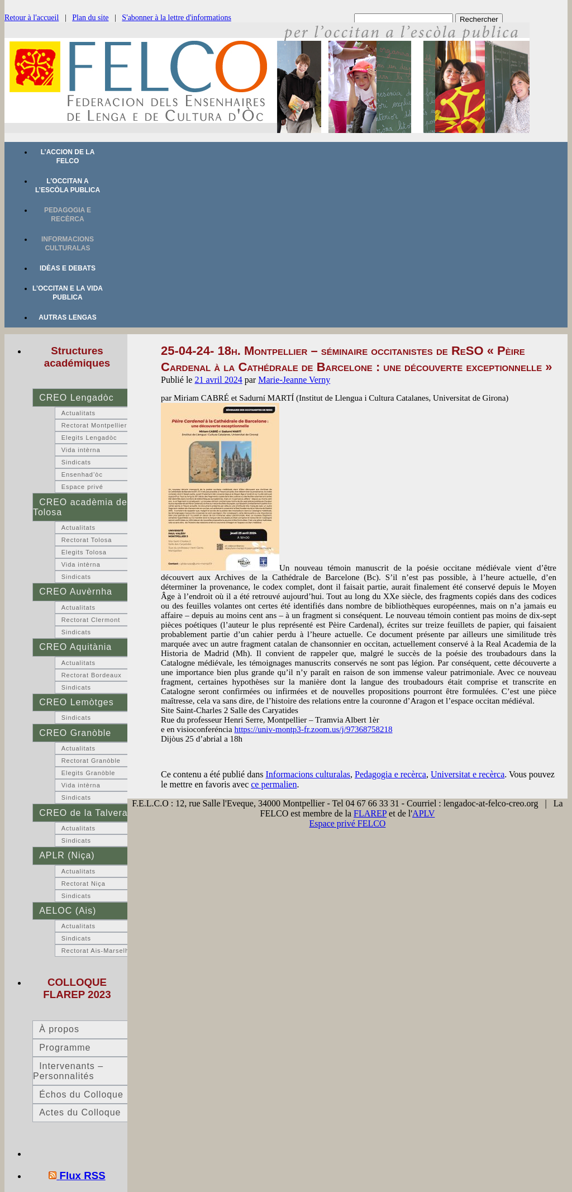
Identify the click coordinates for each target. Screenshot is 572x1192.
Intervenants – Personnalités (68, 1071)
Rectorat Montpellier (94, 425)
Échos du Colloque (81, 1094)
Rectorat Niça (83, 883)
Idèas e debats (68, 268)
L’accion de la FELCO (68, 156)
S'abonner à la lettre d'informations (176, 17)
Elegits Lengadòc (89, 437)
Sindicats (76, 462)
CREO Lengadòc (76, 397)
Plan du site (90, 17)
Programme (64, 1047)
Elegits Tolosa (84, 552)
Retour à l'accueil (31, 17)
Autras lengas (67, 317)
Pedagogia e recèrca (67, 214)
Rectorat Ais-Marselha (97, 950)
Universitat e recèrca (467, 774)
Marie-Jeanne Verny (294, 379)
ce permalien (274, 784)
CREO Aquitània (75, 647)
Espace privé (82, 486)
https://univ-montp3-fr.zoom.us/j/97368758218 (313, 729)
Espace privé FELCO (347, 823)
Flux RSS (83, 1175)
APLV (423, 813)
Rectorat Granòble (91, 760)
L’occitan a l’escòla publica (67, 185)
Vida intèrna (81, 450)
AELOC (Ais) (67, 910)
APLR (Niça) (66, 855)
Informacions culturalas (67, 243)
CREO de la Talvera (83, 813)
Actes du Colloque (80, 1112)
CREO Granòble (75, 733)
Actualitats (78, 413)
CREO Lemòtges (76, 702)
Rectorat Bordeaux (91, 675)
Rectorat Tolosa (86, 539)
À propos (59, 1029)
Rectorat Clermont (91, 619)
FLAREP (370, 813)
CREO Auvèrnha (75, 591)
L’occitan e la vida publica (67, 292)
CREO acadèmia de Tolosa (80, 507)
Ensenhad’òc (82, 474)
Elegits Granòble (88, 773)
